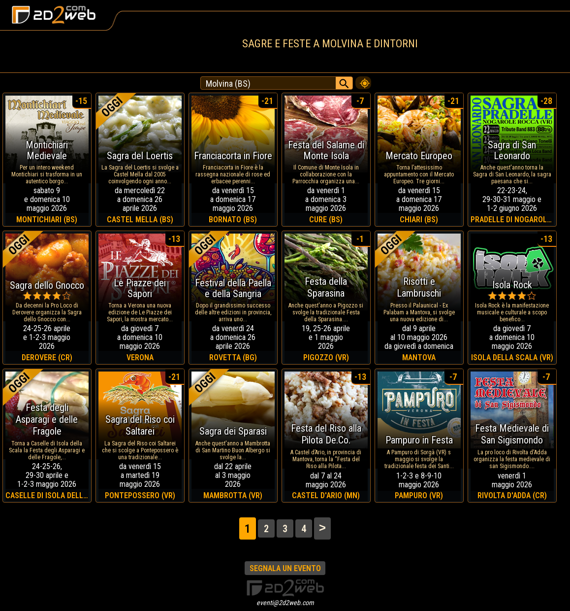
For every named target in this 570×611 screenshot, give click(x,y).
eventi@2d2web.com (285, 603)
